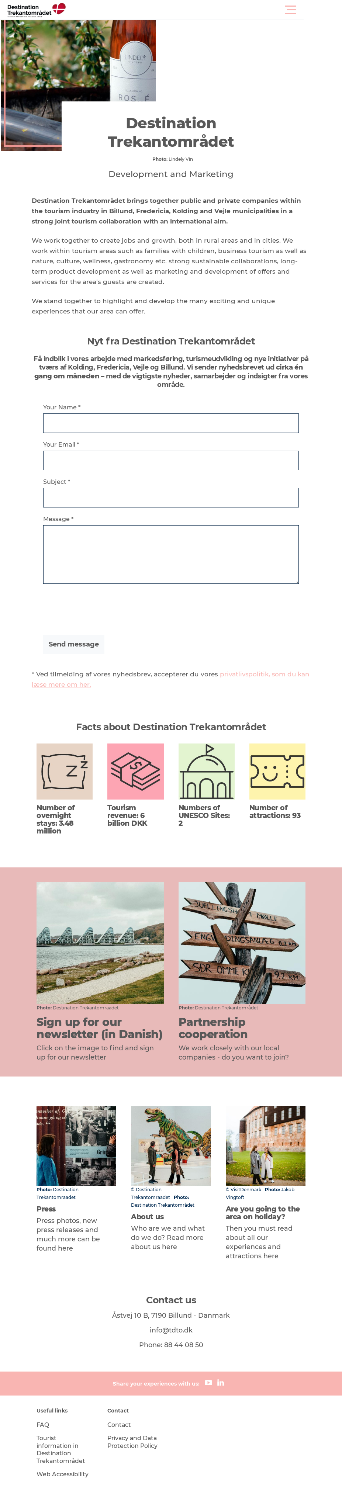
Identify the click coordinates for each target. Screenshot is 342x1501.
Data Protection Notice (176, 1486)
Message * (63, 520)
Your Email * (66, 445)
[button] (204, 10)
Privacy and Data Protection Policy (135, 1407)
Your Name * (66, 408)
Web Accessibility (67, 1439)
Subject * (61, 482)
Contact (122, 1389)
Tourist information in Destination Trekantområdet (66, 1414)
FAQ (47, 1389)
